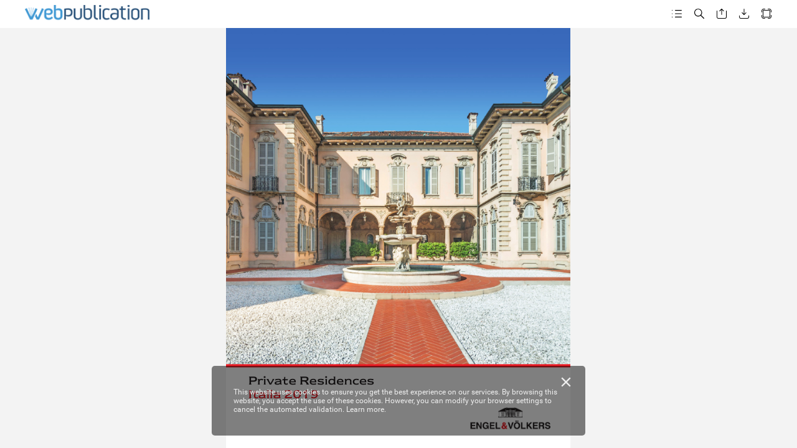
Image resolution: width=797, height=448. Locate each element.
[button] (677, 14)
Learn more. (366, 409)
